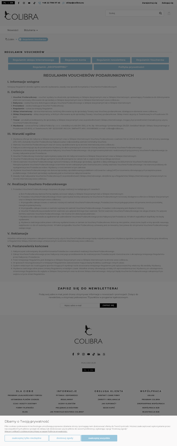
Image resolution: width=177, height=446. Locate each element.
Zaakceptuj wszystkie (99, 438)
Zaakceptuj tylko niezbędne (26, 438)
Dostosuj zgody (64, 438)
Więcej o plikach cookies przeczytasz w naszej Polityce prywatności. (36, 431)
